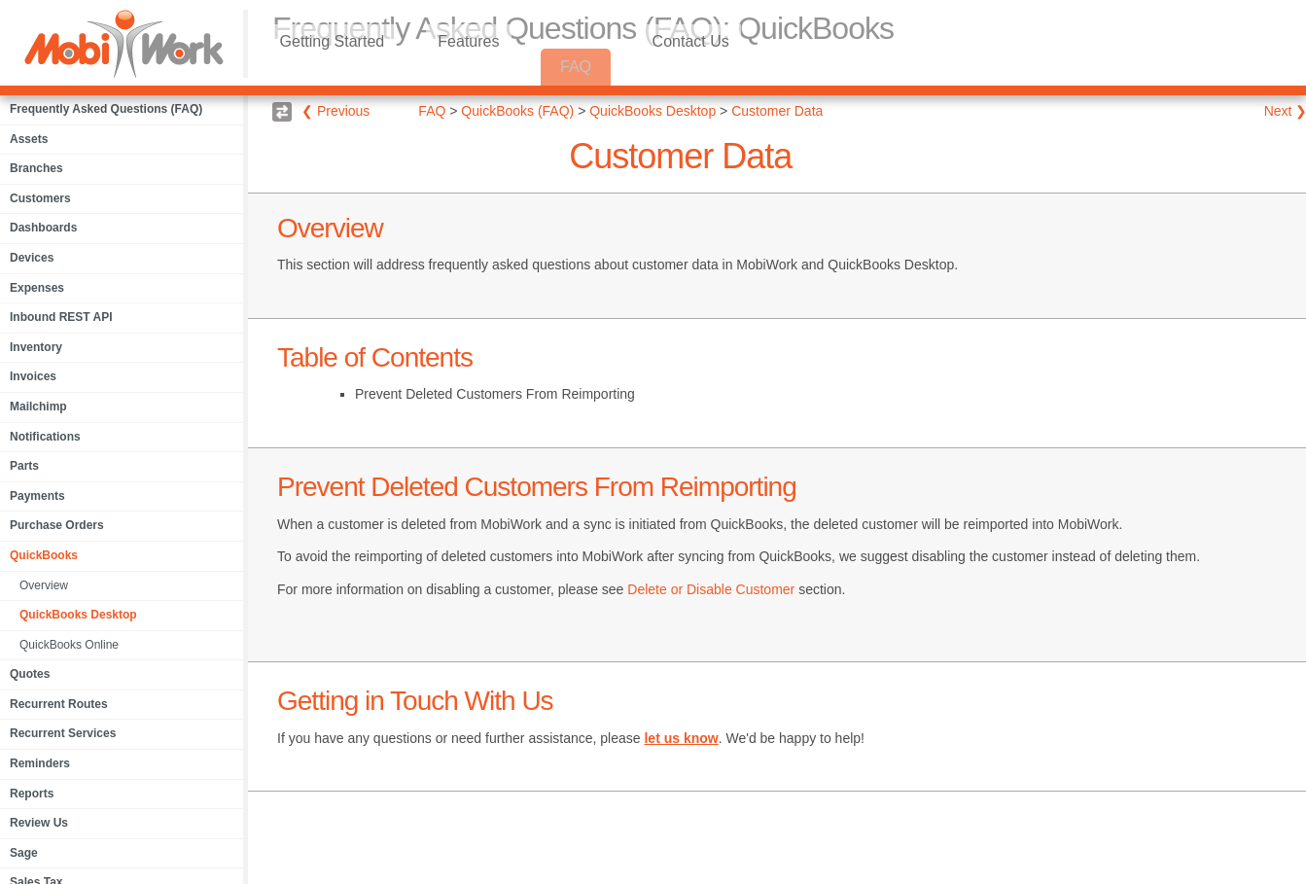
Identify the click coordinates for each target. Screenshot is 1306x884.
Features (490, 66)
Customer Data (777, 111)
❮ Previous (335, 111)
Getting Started (339, 66)
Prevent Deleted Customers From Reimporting (495, 394)
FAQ (604, 66)
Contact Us (726, 66)
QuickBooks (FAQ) (517, 111)
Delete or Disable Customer (710, 589)
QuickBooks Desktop (78, 614)
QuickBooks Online (69, 645)
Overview (43, 585)
